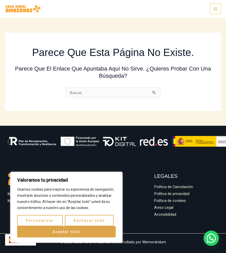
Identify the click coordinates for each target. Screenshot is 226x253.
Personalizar (40, 220)
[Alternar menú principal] (215, 8)
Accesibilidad (165, 214)
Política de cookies (170, 200)
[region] (66, 207)
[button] (212, 240)
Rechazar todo (89, 220)
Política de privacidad (171, 193)
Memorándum (154, 242)
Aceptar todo (66, 232)
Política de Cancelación (173, 187)
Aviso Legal (163, 207)
